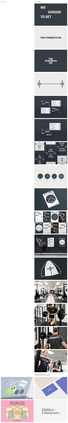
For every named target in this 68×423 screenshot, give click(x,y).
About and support (37, 1)
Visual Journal (3, 1)
